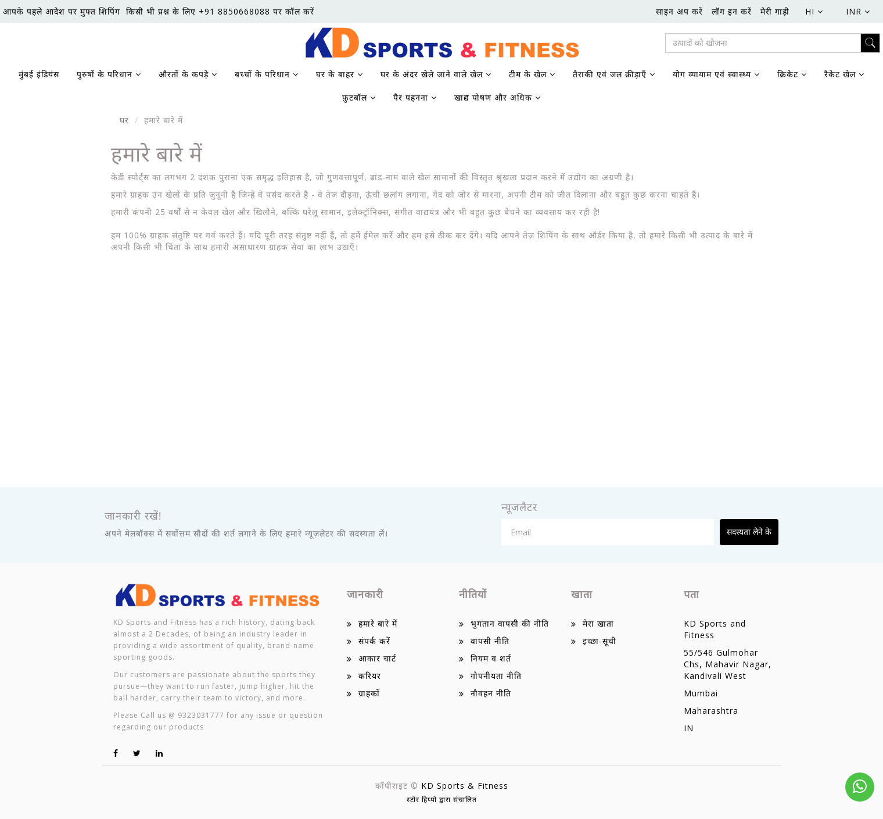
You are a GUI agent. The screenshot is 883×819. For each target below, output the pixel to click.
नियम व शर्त (491, 658)
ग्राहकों (369, 693)
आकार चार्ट (377, 658)
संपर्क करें (374, 640)
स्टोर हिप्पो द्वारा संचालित (442, 799)
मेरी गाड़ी (774, 11)
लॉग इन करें (732, 11)
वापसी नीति (490, 640)
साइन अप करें (679, 11)
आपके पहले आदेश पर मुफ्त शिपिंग (61, 11)
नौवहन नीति (491, 693)
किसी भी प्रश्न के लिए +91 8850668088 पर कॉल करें (220, 11)
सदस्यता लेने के (749, 531)
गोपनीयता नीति (496, 675)
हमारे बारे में (377, 623)
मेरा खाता (598, 623)
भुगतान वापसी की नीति (510, 623)
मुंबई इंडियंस (39, 74)
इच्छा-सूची (599, 640)
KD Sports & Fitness (464, 785)
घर (124, 120)
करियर (369, 675)
